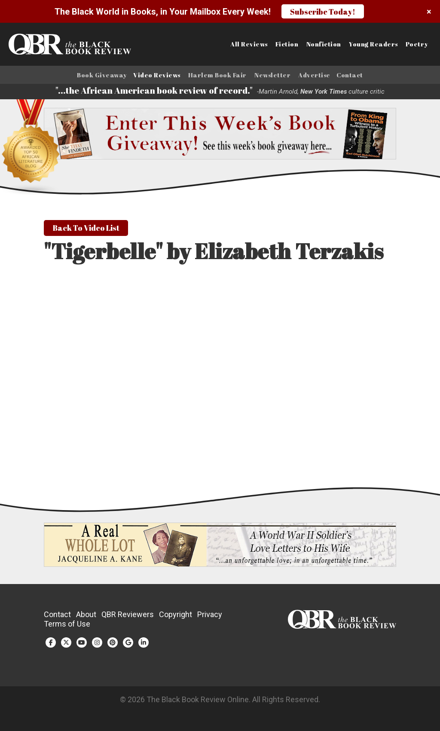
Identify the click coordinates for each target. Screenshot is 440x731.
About (86, 615)
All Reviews (249, 44)
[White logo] (342, 627)
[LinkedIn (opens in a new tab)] (143, 644)
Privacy (209, 615)
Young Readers (373, 44)
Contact (349, 75)
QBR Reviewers (127, 615)
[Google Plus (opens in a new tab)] (128, 644)
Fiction (287, 44)
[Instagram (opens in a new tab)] (97, 644)
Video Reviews (156, 75)
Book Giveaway (102, 75)
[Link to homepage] (55, 44)
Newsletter (272, 75)
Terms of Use (67, 625)
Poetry (417, 44)
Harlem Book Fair (217, 75)
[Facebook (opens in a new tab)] (51, 644)
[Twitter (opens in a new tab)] (66, 644)
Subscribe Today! (322, 11)
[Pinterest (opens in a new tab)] (112, 644)
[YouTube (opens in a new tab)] (81, 644)
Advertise (314, 75)
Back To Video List (85, 229)
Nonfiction (323, 44)
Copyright (175, 615)
